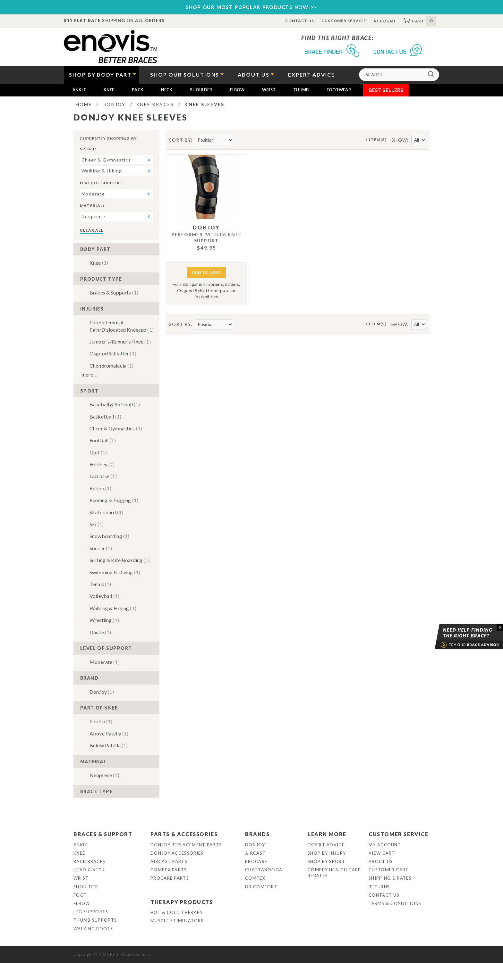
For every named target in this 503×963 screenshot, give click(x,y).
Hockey (102, 464)
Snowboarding (109, 536)
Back (137, 89)
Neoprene (104, 775)
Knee (109, 89)
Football (103, 440)
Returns (379, 886)
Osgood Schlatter (113, 353)
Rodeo (100, 488)
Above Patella (109, 733)
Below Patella (109, 745)
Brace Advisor (460, 637)
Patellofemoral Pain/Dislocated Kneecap (122, 325)
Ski (97, 524)
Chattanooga (263, 869)
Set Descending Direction (238, 140)
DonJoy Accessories (176, 853)
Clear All (91, 230)
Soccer (101, 548)
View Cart (382, 853)
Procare (256, 861)
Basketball (105, 416)
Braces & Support (102, 834)
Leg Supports (90, 911)
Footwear (339, 89)
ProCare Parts (169, 878)
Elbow (237, 89)
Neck (167, 89)
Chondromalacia (112, 365)
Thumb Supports (95, 920)
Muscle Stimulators (176, 920)
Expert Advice (326, 844)
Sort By (180, 140)
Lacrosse (103, 476)
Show (399, 140)
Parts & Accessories (183, 834)
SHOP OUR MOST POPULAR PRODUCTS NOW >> (251, 7)
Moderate (105, 662)
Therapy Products (181, 902)
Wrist (269, 89)
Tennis (100, 584)
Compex (255, 878)
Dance (100, 632)
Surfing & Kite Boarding (120, 560)
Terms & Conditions (395, 903)
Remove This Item (148, 160)
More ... (89, 374)
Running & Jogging (114, 500)
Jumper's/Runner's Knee (120, 341)
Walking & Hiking (113, 608)
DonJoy (102, 692)
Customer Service (343, 20)
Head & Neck (89, 869)
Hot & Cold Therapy (176, 912)
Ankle (79, 89)
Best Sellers (386, 90)
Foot (80, 895)
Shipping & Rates (390, 878)
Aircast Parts (168, 861)
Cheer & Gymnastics (116, 428)
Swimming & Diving (115, 572)
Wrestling (104, 620)
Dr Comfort (261, 886)
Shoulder (201, 89)
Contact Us (299, 20)
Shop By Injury (327, 853)
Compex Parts (168, 869)
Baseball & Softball (115, 404)
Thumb (301, 89)
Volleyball (104, 596)
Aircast (255, 853)
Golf (98, 452)
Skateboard (106, 512)
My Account (385, 844)
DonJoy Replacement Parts (186, 844)
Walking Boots (93, 928)
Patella (101, 721)
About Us (381, 861)
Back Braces (89, 861)
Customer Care (388, 869)
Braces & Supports (114, 292)
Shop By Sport (326, 861)
